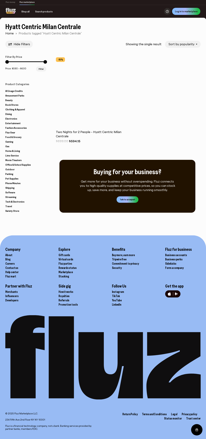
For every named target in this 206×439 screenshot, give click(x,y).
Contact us (11, 263)
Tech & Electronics (14, 201)
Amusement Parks (14, 95)
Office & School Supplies (18, 164)
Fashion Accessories (16, 127)
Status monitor (173, 414)
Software (10, 192)
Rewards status (68, 263)
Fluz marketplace (27, 2)
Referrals (64, 295)
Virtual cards (66, 254)
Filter (41, 69)
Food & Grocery (13, 137)
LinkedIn (116, 300)
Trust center (193, 414)
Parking (9, 174)
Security (117, 263)
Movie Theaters (13, 160)
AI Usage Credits (14, 91)
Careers (10, 259)
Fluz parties (65, 259)
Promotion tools (68, 300)
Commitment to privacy (125, 259)
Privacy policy (189, 409)
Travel (8, 206)
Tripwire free (119, 254)
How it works (66, 287)
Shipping (10, 187)
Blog (8, 254)
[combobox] (183, 44)
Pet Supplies (11, 178)
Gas (7, 146)
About (8, 250)
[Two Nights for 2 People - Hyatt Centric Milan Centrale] (90, 91)
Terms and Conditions (154, 409)
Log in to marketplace (186, 11)
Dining (8, 114)
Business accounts (176, 250)
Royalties (64, 291)
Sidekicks (170, 259)
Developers (11, 295)
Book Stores (11, 104)
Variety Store (12, 210)
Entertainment (13, 123)
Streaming (10, 197)
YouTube (117, 295)
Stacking (64, 272)
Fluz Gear (10, 132)
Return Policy (130, 409)
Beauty (9, 100)
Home (9, 33)
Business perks (174, 254)
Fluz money (10, 2)
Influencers (11, 291)
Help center (11, 267)
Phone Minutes (13, 183)
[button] (127, 199)
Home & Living (12, 151)
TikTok (116, 291)
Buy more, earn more (123, 250)
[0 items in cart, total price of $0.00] (196, 429)
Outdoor (10, 169)
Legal (174, 409)
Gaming (9, 141)
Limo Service (12, 155)
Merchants (11, 287)
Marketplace (66, 267)
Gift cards (64, 250)
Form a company (174, 263)
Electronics (11, 118)
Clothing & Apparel (15, 109)
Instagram (118, 287)
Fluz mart (10, 272)
